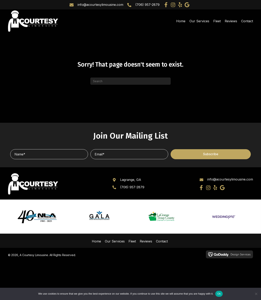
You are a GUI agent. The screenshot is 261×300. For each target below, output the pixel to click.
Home (96, 241)
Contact (162, 241)
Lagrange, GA (130, 180)
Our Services (115, 241)
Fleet (132, 241)
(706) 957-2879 (147, 5)
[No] (256, 294)
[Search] (130, 81)
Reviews (146, 241)
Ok (219, 293)
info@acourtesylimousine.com (100, 5)
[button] (166, 4)
